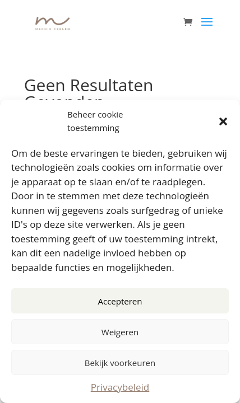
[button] (223, 121)
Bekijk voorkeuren (120, 362)
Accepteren (120, 301)
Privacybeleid (120, 387)
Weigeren (120, 332)
